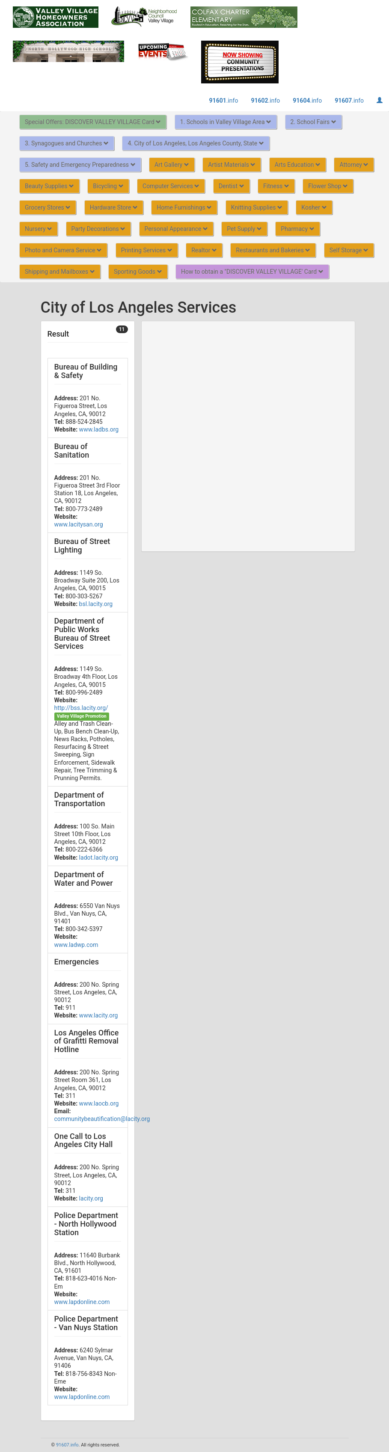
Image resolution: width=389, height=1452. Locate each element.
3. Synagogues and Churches (67, 143)
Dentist (231, 186)
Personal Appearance (176, 228)
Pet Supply (244, 228)
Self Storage (349, 250)
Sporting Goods (138, 271)
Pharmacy (297, 228)
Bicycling (108, 186)
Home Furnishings (184, 207)
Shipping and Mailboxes (60, 271)
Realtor (204, 250)
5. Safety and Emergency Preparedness (80, 164)
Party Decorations (98, 228)
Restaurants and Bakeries (273, 250)
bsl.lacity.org (96, 603)
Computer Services (171, 186)
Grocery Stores (48, 207)
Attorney (353, 164)
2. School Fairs (313, 121)
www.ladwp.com (76, 944)
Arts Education (298, 164)
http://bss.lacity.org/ (81, 707)
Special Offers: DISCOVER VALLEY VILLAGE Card (93, 121)
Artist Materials (231, 164)
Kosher (314, 207)
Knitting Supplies (256, 207)
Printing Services (146, 250)
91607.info (67, 1445)
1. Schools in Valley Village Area (225, 121)
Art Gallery (171, 164)
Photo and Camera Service (63, 250)
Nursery (38, 228)
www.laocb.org (99, 1103)
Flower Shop (328, 186)
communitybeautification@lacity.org (102, 1118)
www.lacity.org (98, 1015)
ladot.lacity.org (99, 857)
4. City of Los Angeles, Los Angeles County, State (196, 143)
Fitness (276, 186)
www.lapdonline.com (82, 1301)
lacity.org (91, 1198)
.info (223, 100)
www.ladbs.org (99, 429)
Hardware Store (114, 207)
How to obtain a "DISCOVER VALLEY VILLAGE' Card (252, 271)
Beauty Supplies (49, 186)
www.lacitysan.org (78, 524)
